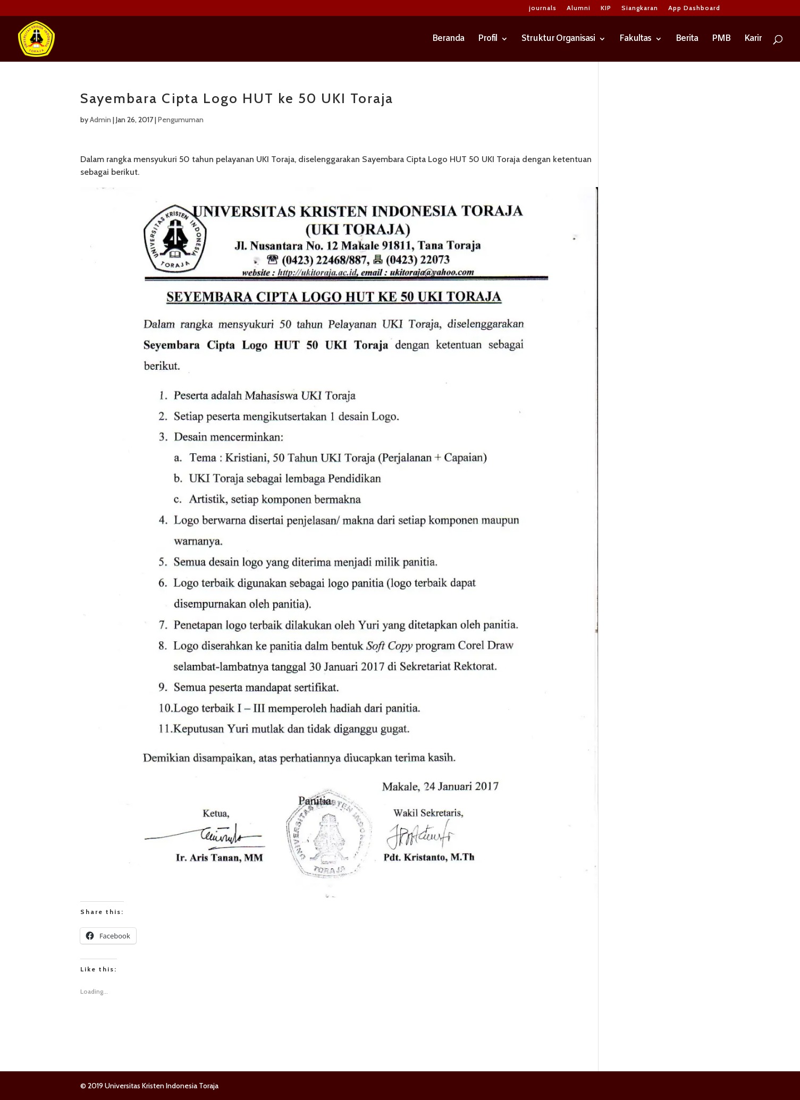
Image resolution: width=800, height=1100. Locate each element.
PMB (721, 39)
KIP (606, 8)
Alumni (579, 8)
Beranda (448, 39)
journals (543, 8)
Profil (487, 39)
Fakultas (635, 39)
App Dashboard (694, 8)
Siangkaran (639, 8)
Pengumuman (181, 119)
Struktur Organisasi (558, 39)
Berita (687, 39)
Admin (100, 119)
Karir (753, 39)
